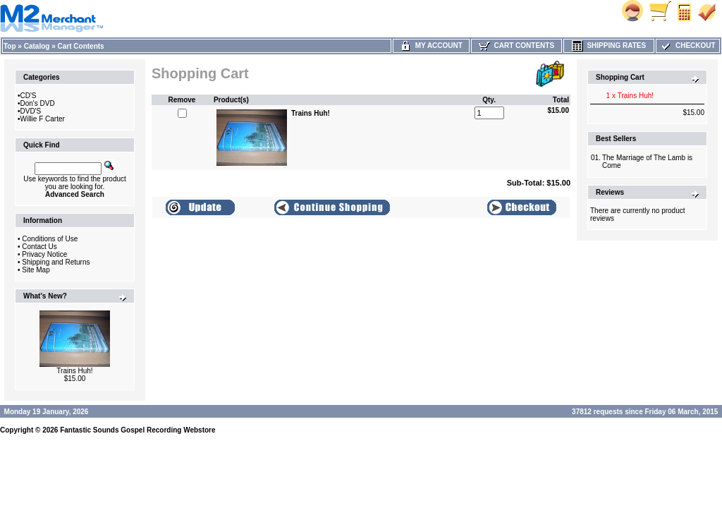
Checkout (687, 45)
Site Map (35, 270)
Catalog (37, 46)
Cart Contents (81, 46)
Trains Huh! (74, 371)
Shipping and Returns (56, 262)
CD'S (28, 95)
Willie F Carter (42, 119)
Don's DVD (37, 103)
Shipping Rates (609, 45)
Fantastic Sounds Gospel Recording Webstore (137, 430)
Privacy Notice (44, 254)
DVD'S (31, 111)
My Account (431, 45)
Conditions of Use (50, 239)
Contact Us (39, 246)
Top (10, 46)
